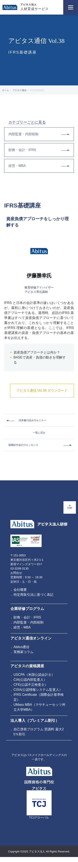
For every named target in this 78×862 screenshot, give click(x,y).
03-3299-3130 (19, 568)
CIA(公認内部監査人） (30, 679)
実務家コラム (23, 652)
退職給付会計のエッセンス (23, 444)
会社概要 (20, 589)
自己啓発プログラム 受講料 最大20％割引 (39, 731)
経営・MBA (39, 165)
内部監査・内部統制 (39, 134)
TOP (69, 507)
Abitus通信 (21, 647)
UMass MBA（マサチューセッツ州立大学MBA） (39, 707)
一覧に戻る (39, 432)
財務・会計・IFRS (39, 150)
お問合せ (16, 573)
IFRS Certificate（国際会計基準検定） (39, 697)
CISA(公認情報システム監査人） (38, 689)
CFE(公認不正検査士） (31, 684)
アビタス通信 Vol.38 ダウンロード (41, 390)
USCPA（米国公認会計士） (34, 674)
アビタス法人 (28, 4)
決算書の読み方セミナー (32, 420)
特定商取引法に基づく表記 (33, 594)
